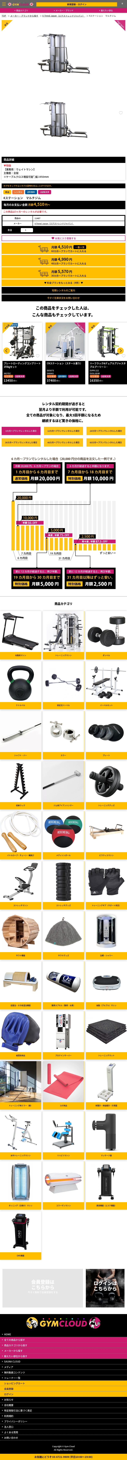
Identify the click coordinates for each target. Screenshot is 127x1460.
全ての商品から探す (14, 1339)
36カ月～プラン (21, 442)
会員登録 (8, 1388)
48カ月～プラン (63, 442)
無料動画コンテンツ (14, 1372)
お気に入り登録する (65, 238)
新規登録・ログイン (76, 4)
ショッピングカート (14, 1383)
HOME (7, 1334)
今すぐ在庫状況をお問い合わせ (63, 297)
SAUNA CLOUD (12, 1361)
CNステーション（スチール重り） (64, 363)
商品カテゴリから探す (15, 1345)
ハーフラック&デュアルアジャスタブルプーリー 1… (108, 365)
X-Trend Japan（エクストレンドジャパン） (54, 223)
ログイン (8, 1394)
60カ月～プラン (106, 442)
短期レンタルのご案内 (63, 290)
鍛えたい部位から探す (15, 1356)
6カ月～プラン (21, 430)
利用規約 (8, 1415)
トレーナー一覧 (12, 1377)
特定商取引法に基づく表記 (18, 1410)
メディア (8, 1367)
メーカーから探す (13, 1350)
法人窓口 (8, 1426)
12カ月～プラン (63, 430)
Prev (6, 350)
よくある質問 (11, 1432)
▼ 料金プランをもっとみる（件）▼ (63, 282)
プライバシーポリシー (15, 1421)
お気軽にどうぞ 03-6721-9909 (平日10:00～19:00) (63, 1457)
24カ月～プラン (106, 430)
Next (120, 350)
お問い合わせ (11, 1437)
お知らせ (8, 1399)
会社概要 (8, 1405)
